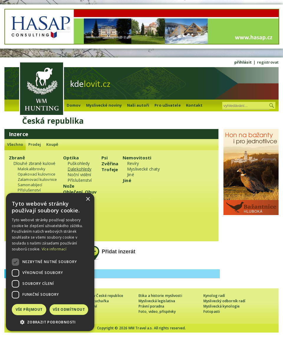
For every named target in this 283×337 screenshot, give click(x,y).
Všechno (15, 144)
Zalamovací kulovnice (37, 179)
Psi (104, 158)
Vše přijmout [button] (29, 309)
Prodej (34, 144)
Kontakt (194, 105)
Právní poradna (151, 306)
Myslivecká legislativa (157, 300)
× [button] (87, 199)
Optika (71, 158)
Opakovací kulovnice (36, 174)
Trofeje (109, 169)
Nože (68, 186)
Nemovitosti (137, 158)
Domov (74, 105)
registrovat (268, 62)
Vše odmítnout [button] (69, 309)
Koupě (52, 144)
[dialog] (50, 262)
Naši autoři (138, 105)
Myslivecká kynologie (221, 306)
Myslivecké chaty (143, 169)
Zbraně (17, 158)
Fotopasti (211, 311)
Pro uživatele (167, 105)
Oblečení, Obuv (80, 192)
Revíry (133, 163)
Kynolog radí (214, 295)
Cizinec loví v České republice (98, 295)
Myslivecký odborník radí (224, 300)
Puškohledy (79, 163)
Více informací (54, 249)
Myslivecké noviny (104, 105)
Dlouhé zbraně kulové (34, 163)
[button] (50, 322)
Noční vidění (79, 174)
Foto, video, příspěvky (157, 311)
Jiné (130, 174)
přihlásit (243, 62)
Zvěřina (110, 163)
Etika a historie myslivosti (160, 295)
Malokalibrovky (31, 168)
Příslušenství (29, 190)
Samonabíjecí (30, 184)
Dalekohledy (79, 169)
